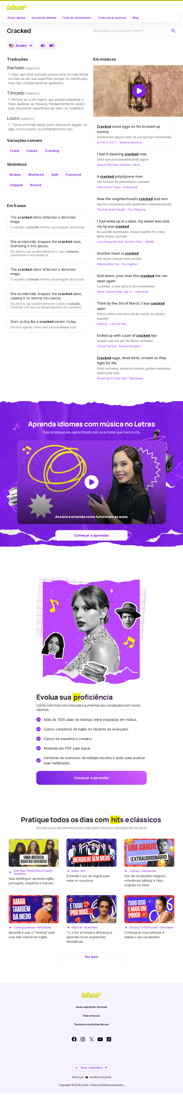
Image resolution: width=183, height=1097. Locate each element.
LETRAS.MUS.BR (17, 7)
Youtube (100, 1039)
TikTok (108, 1039)
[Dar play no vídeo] (139, 91)
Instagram (82, 1039)
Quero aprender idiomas (91, 1007)
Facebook (74, 1039)
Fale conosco (91, 1015)
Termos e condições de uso (91, 1024)
